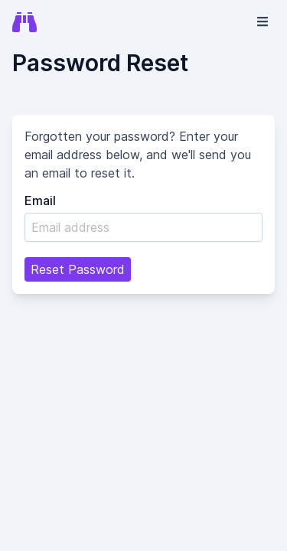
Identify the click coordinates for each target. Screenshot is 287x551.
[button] (262, 21)
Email (40, 200)
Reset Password (78, 269)
